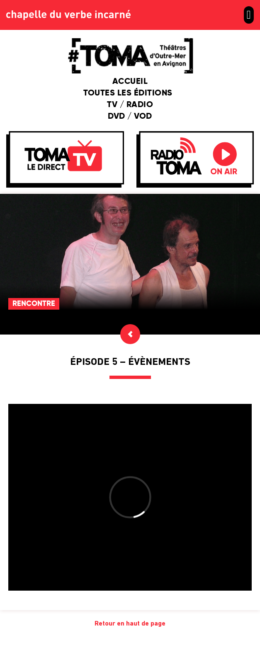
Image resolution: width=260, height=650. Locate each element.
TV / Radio (130, 105)
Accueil (130, 82)
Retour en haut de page (130, 624)
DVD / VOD (130, 116)
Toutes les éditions (130, 93)
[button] (249, 15)
